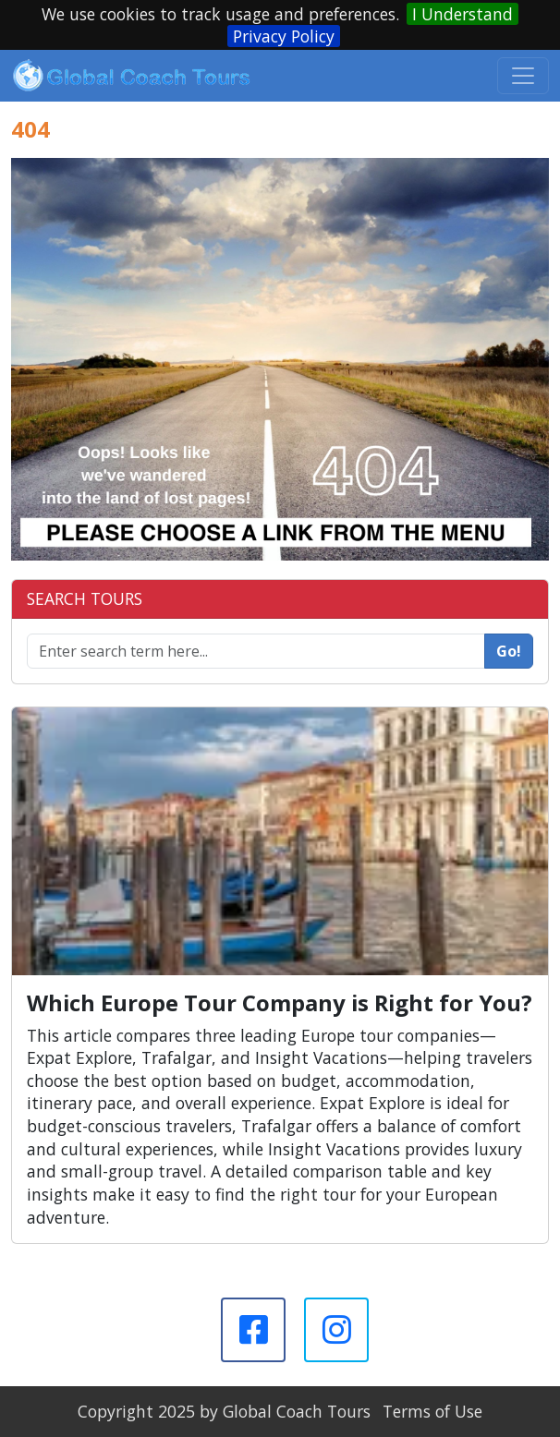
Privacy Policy (284, 36)
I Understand (462, 14)
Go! (508, 651)
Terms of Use (432, 1411)
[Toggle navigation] (523, 75)
